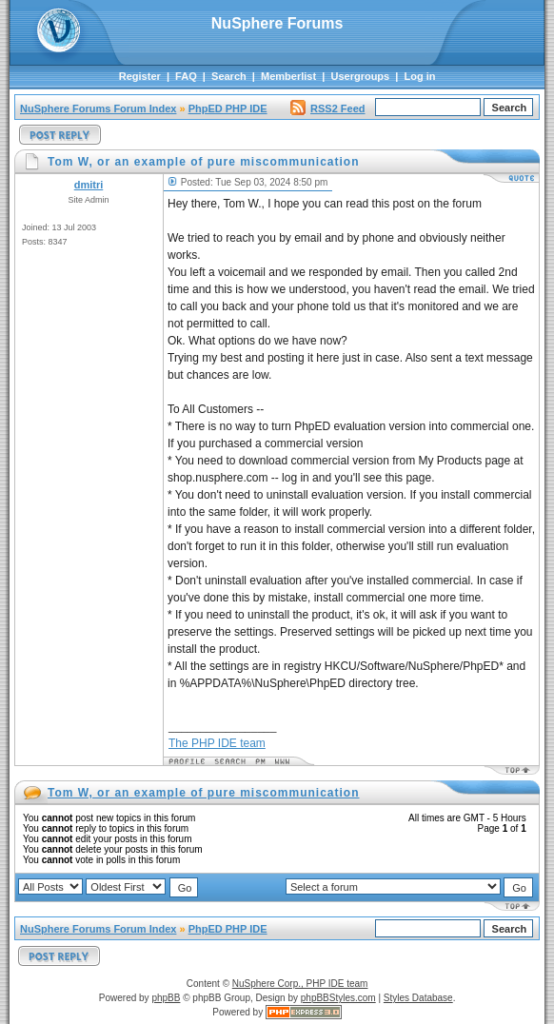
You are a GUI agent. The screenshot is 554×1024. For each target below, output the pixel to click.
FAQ (186, 76)
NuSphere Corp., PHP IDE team (300, 983)
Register (140, 76)
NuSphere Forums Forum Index (98, 108)
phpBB (165, 998)
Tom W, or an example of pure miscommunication (204, 792)
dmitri (89, 184)
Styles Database (418, 998)
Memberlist (288, 76)
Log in (420, 76)
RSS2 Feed (327, 108)
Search (229, 76)
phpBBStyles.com (338, 998)
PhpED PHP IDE (227, 108)
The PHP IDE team (217, 743)
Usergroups (359, 76)
